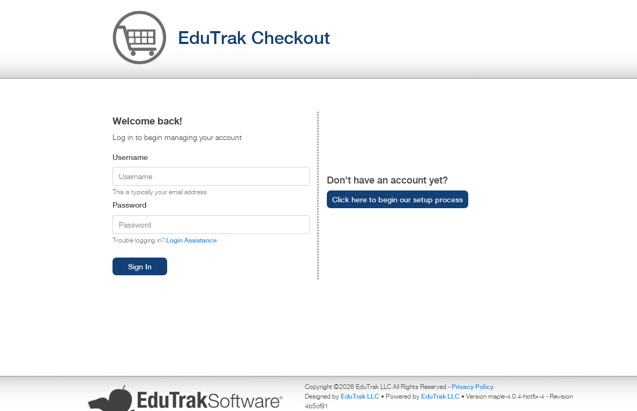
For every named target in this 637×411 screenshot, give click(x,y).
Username (130, 157)
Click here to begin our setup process (397, 199)
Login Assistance (191, 240)
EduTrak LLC (361, 396)
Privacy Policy (472, 387)
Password (130, 204)
